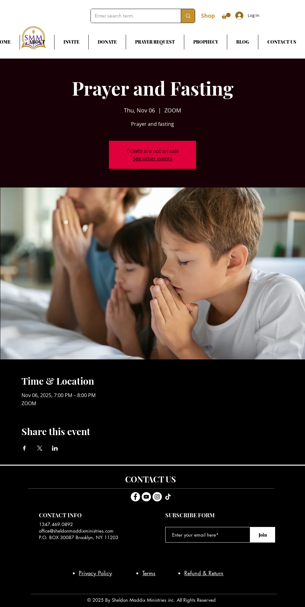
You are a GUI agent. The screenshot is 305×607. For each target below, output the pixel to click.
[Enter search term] (131, 16)
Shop (208, 16)
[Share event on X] (40, 448)
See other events (152, 158)
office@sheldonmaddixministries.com (76, 531)
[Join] (262, 535)
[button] (226, 16)
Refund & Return (203, 573)
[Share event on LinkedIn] (55, 448)
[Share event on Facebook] (24, 448)
